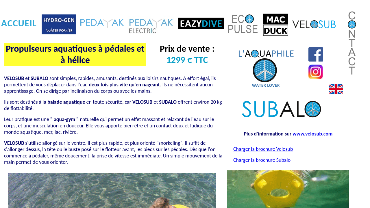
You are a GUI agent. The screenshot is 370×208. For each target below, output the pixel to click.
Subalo (283, 160)
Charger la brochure (254, 160)
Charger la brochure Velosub (263, 149)
